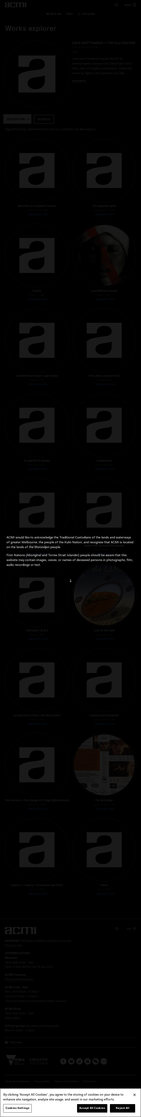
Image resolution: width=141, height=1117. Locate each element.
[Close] (134, 1095)
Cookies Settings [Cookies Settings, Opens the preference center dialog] (17, 1108)
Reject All (122, 1108)
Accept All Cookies (92, 1108)
